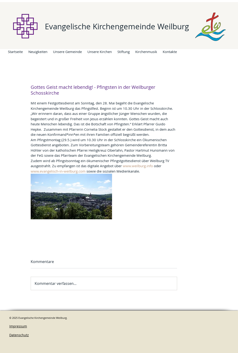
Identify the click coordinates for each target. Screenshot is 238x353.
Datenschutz (19, 335)
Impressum (18, 326)
